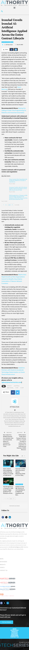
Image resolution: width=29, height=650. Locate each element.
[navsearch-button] (1, 11)
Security (17, 466)
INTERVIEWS (14, 630)
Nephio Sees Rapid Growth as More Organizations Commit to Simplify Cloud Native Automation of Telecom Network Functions (14, 279)
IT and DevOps (6, 484)
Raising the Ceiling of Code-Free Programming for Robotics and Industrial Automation (14, 110)
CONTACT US (14, 637)
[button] (14, 7)
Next (11, 205)
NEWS (14, 629)
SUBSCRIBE (14, 635)
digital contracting (10, 387)
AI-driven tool (9, 385)
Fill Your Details (6, 622)
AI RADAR (14, 633)
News (12, 42)
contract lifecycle (16, 385)
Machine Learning (6, 42)
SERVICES (14, 634)
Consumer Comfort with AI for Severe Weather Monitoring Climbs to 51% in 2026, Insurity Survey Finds (18, 188)
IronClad (16, 387)
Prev (4, 205)
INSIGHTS (14, 631)
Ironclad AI (22, 387)
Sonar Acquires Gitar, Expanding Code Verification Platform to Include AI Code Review (18, 180)
